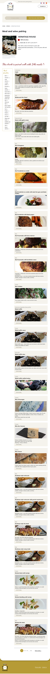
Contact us (43, 6)
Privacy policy (38, 667)
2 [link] (24, 651)
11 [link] (31, 651)
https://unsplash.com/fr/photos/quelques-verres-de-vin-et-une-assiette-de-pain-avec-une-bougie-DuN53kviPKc (8, 57)
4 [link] (27, 651)
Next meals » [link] (38, 651)
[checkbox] (7, 76)
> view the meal (19, 90)
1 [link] (21, 651)
